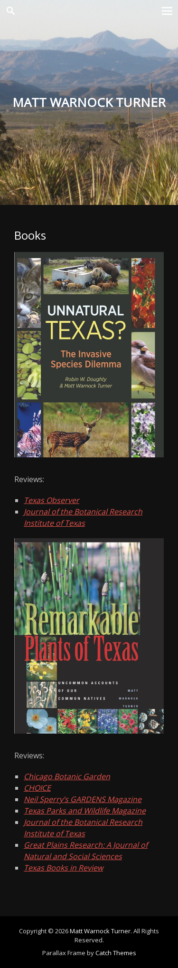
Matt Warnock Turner (100, 931)
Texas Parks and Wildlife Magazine (85, 810)
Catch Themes (115, 953)
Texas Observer (51, 500)
